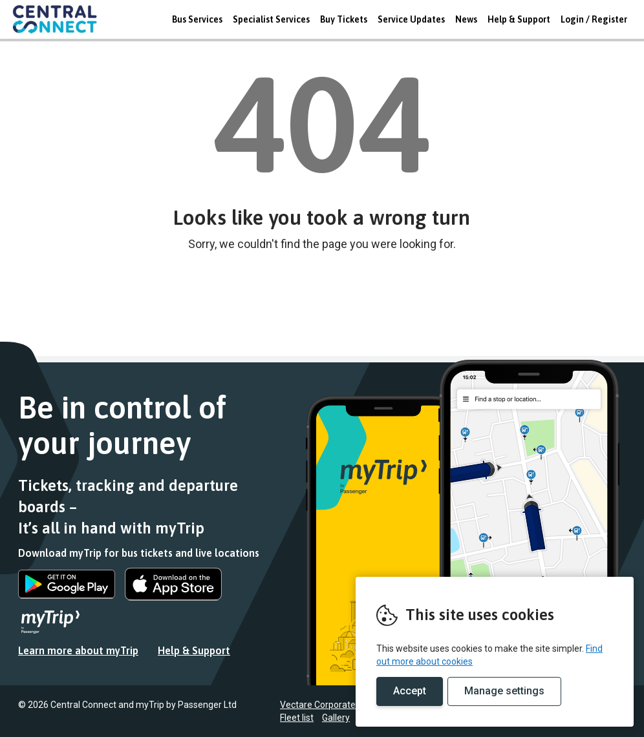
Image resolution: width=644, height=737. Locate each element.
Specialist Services (271, 19)
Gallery (336, 717)
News (466, 19)
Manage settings (504, 691)
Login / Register (594, 19)
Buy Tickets (343, 19)
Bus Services (197, 19)
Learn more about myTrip (78, 650)
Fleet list (297, 717)
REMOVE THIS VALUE (60, 19)
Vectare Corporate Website (335, 705)
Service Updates (411, 19)
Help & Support (519, 19)
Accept (409, 691)
